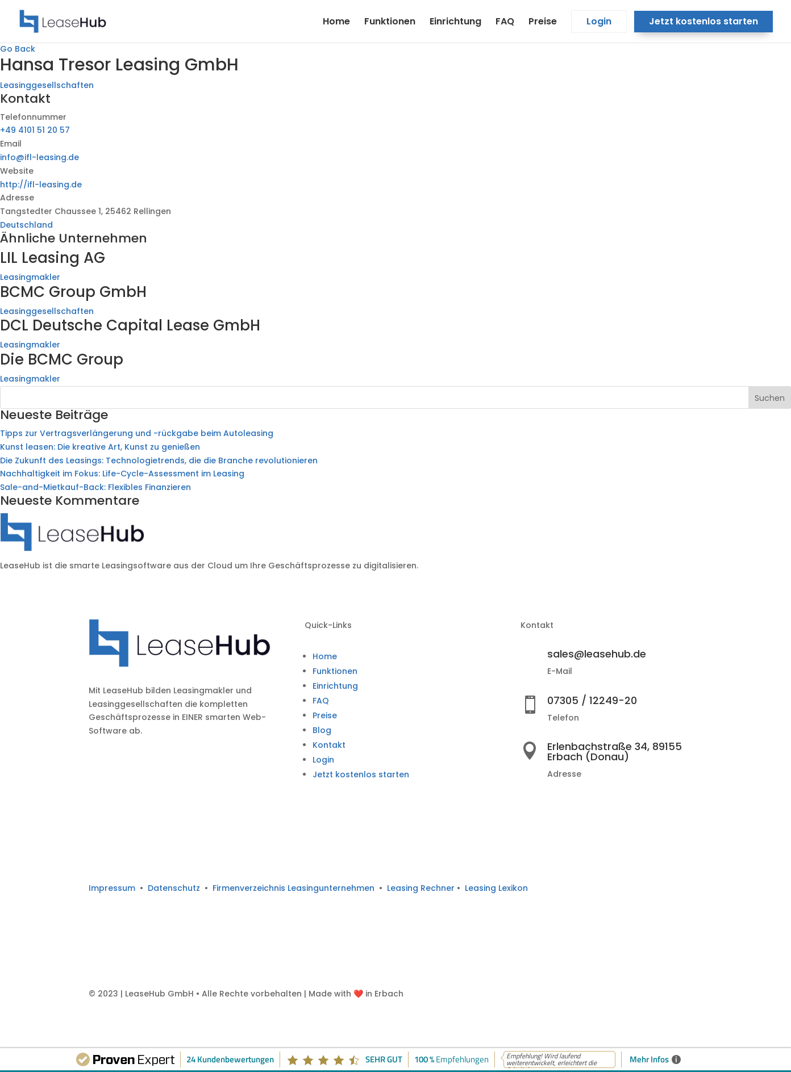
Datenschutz (174, 888)
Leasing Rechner (421, 888)
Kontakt (329, 745)
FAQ (505, 23)
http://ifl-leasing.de (41, 184)
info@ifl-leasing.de (39, 157)
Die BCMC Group (61, 359)
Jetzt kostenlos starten (703, 23)
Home (336, 23)
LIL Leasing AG (52, 258)
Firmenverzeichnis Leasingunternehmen (296, 888)
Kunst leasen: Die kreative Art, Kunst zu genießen (100, 447)
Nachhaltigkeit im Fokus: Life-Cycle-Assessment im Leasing (122, 473)
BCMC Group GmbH (73, 292)
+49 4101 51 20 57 (35, 130)
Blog (322, 730)
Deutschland (26, 225)
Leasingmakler (30, 277)
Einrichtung (455, 23)
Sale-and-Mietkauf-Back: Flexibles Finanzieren (95, 487)
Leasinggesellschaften (47, 85)
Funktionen (389, 23)
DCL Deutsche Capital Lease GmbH (130, 325)
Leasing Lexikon (496, 888)
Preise (542, 23)
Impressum (112, 888)
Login (598, 23)
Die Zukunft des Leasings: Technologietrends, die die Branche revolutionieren (159, 460)
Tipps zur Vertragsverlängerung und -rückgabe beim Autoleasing (136, 433)
